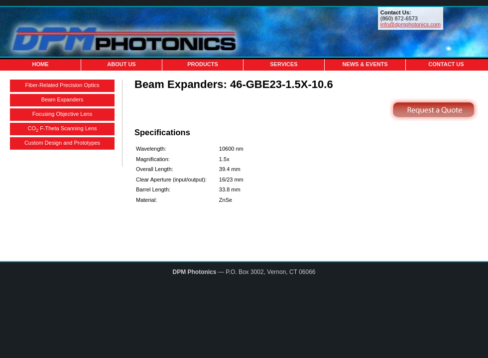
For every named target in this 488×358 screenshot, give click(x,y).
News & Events (364, 64)
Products (202, 64)
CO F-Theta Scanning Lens (62, 129)
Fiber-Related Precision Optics (62, 85)
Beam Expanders (62, 99)
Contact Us (446, 64)
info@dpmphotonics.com (410, 24)
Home (40, 64)
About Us (121, 64)
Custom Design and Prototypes (62, 143)
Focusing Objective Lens (62, 114)
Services (283, 64)
